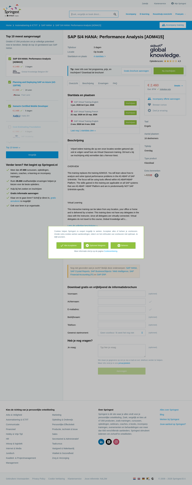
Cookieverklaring (110, 251)
